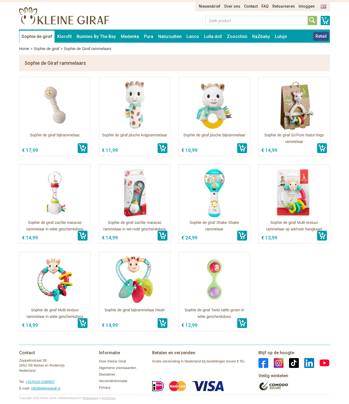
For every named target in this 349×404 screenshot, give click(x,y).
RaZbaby (261, 36)
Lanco (192, 36)
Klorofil (64, 36)
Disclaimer (107, 374)
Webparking (91, 398)
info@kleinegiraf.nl (45, 388)
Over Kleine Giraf (112, 361)
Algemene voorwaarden (117, 368)
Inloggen (307, 6)
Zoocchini (237, 36)
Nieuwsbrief (209, 6)
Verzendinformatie (113, 381)
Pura (148, 36)
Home (24, 48)
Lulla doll (213, 36)
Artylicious (109, 398)
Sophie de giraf (37, 36)
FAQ (265, 6)
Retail (321, 36)
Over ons (232, 6)
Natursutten (170, 36)
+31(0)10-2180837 (40, 382)
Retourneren (283, 6)
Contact (251, 6)
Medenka (130, 36)
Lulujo (281, 36)
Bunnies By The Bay (96, 36)
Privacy (105, 387)
